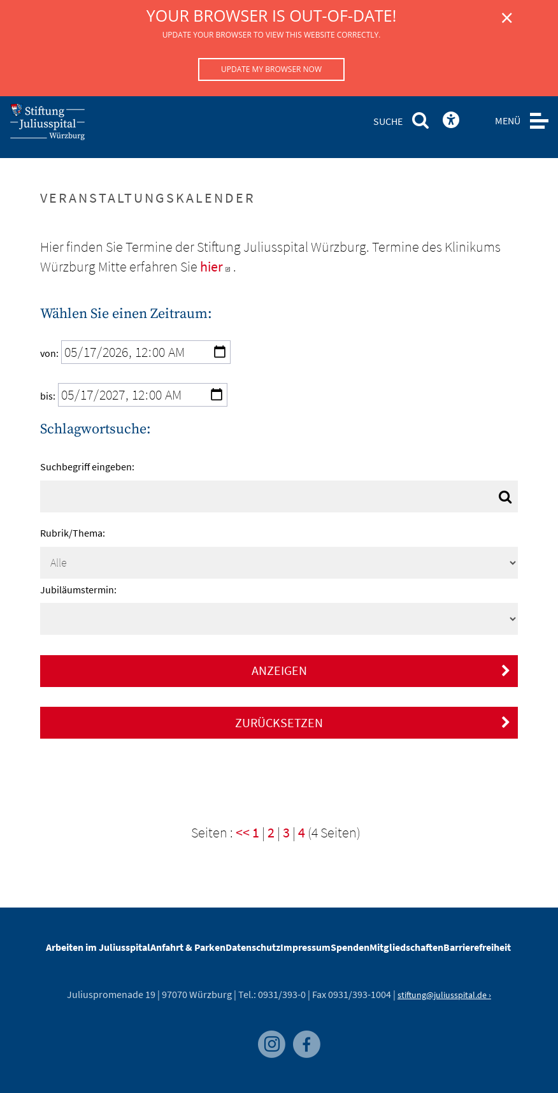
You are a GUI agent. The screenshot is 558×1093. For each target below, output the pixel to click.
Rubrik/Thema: (72, 532)
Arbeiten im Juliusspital (98, 947)
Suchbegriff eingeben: (87, 466)
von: (49, 353)
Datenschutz (252, 947)
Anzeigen (381, 670)
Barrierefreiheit (477, 947)
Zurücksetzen (372, 722)
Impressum (305, 947)
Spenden (350, 947)
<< (243, 832)
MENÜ (507, 120)
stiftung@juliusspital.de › (444, 995)
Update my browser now (271, 69)
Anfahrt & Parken (187, 947)
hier (216, 266)
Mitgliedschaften (406, 947)
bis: (47, 395)
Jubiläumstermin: (78, 589)
